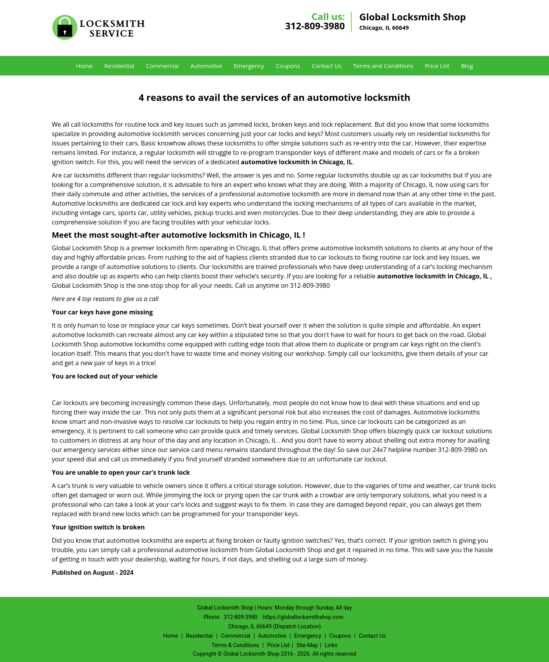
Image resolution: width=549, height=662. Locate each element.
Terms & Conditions (235, 645)
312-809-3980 (315, 25)
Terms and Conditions (383, 66)
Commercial (162, 66)
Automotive (206, 66)
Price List (437, 66)
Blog (467, 66)
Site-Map (307, 645)
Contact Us (327, 66)
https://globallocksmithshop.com (303, 617)
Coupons (288, 66)
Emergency (249, 66)
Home (84, 66)
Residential (119, 66)
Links (331, 645)
